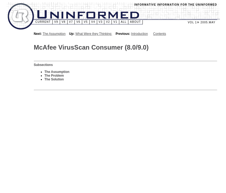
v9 (56, 21)
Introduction (139, 34)
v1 (115, 21)
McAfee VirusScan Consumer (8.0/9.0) (91, 47)
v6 (78, 21)
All (124, 21)
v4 (93, 21)
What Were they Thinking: (93, 34)
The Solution (54, 79)
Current (43, 21)
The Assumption (54, 34)
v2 (108, 21)
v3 (101, 21)
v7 (71, 21)
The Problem (54, 75)
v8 (64, 21)
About (135, 21)
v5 (86, 21)
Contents (159, 34)
